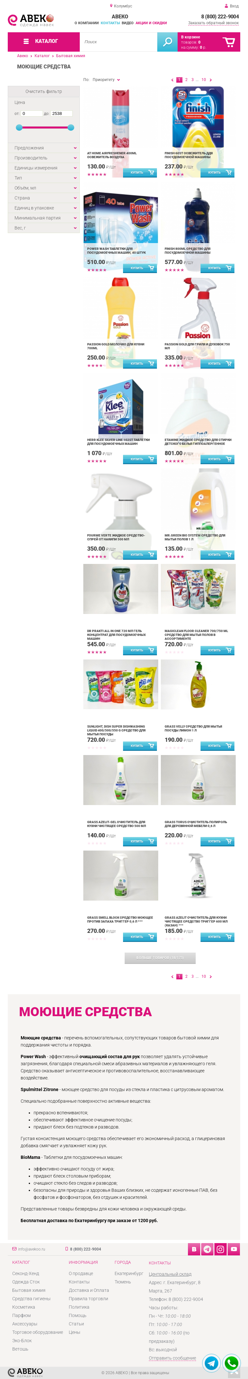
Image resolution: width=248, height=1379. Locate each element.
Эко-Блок (22, 1340)
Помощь (78, 1315)
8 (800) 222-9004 (220, 17)
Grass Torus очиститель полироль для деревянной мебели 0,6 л (196, 824)
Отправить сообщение (172, 1358)
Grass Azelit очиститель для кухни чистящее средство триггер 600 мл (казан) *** (196, 921)
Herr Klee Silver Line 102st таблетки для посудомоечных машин (118, 441)
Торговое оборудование (37, 1332)
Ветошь (20, 1349)
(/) (160, 958)
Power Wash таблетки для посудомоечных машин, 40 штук (116, 250)
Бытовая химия (70, 56)
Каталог (42, 56)
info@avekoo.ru (31, 1249)
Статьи (76, 1323)
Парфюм (21, 1315)
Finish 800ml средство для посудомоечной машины (188, 250)
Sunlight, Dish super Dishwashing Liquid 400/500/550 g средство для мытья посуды (116, 730)
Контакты (110, 23)
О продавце (81, 1273)
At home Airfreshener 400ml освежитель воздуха (112, 155)
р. (203, 47)
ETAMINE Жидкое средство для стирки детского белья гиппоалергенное (198, 441)
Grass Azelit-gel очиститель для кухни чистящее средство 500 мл (116, 824)
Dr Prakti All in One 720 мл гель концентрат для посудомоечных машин (116, 634)
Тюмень (123, 1281)
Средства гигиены (31, 1298)
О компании (87, 23)
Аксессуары (24, 1323)
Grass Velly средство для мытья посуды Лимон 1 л (193, 728)
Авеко (22, 56)
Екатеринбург (129, 1273)
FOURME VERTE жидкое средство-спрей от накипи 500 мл (116, 537)
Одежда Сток (26, 1281)
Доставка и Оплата (89, 1290)
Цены (74, 1332)
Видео (128, 23)
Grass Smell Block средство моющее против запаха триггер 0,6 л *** (120, 919)
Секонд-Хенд (25, 1273)
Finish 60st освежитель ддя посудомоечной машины (189, 155)
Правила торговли (88, 1298)
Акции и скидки (151, 23)
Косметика (23, 1307)
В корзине (190, 37)
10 (204, 79)
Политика (79, 1307)
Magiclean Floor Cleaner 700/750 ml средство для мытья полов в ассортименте (196, 634)
